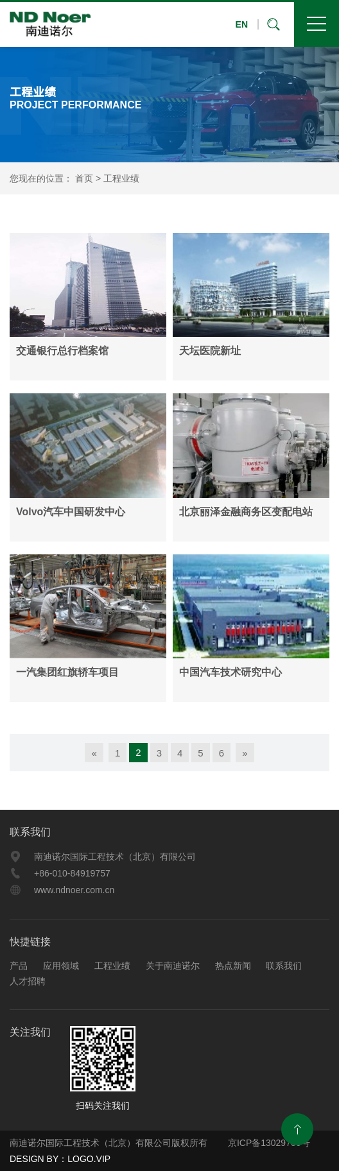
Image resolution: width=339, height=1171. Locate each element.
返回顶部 (297, 1129)
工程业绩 (121, 178)
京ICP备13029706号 (267, 1143)
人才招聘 (28, 981)
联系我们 (30, 831)
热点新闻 (233, 966)
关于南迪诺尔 (173, 966)
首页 (84, 178)
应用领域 (61, 966)
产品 (19, 966)
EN (242, 24)
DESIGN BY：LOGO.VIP (60, 1159)
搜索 (276, 24)
